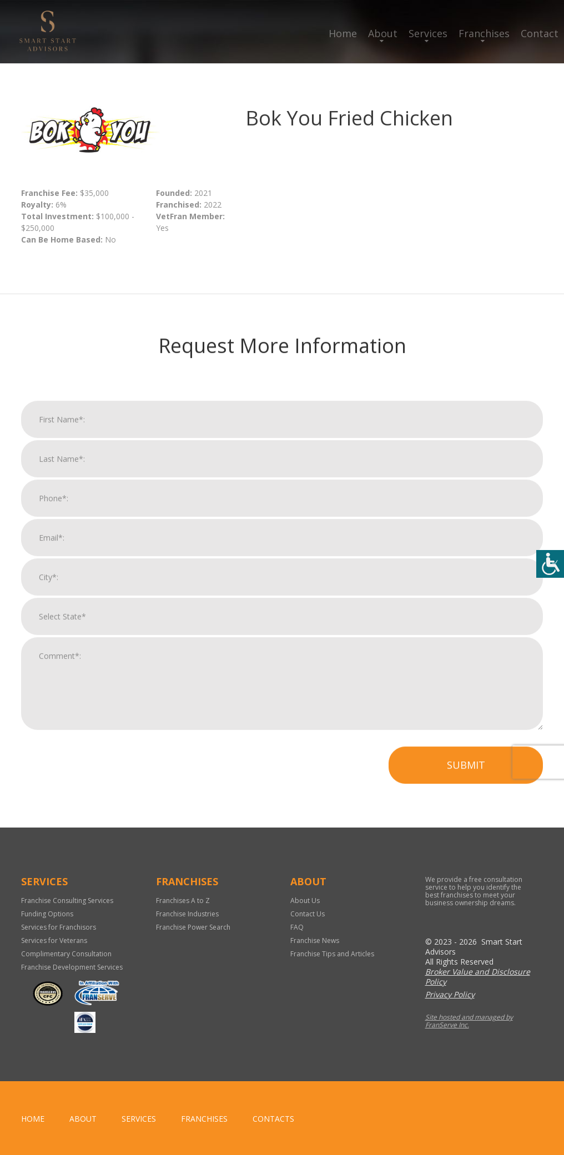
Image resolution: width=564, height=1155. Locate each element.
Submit (466, 777)
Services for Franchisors (58, 927)
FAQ (297, 927)
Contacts (273, 1118)
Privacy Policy (450, 994)
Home (343, 33)
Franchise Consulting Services (67, 900)
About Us (305, 900)
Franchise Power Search (193, 927)
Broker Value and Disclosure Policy (477, 976)
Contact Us (307, 914)
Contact (539, 33)
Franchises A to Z (183, 900)
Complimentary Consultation (66, 954)
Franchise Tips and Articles (332, 954)
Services (428, 33)
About (382, 33)
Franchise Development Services (72, 967)
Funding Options (47, 914)
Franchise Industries (187, 914)
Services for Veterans (54, 940)
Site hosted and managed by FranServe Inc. (469, 1021)
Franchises (484, 33)
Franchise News (314, 940)
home (32, 1118)
